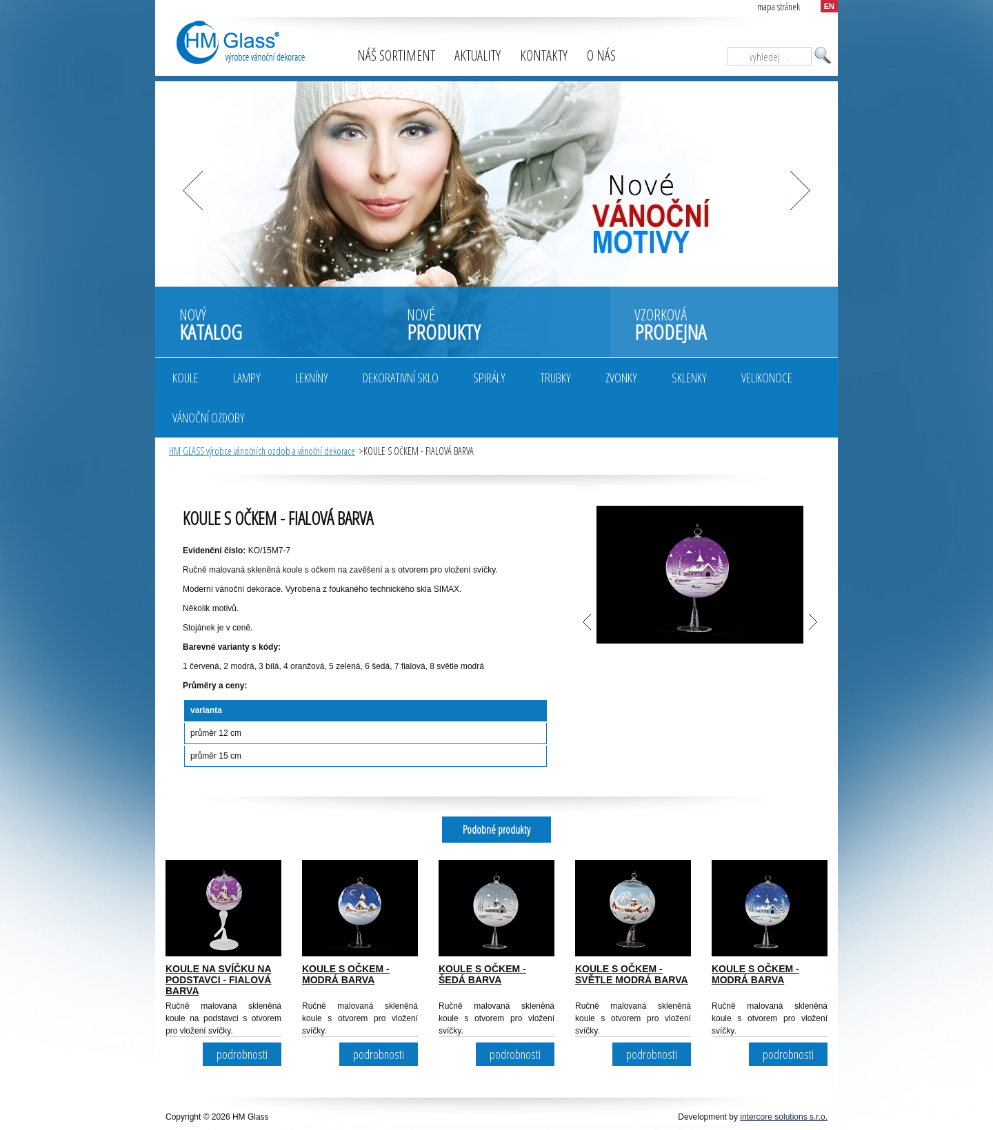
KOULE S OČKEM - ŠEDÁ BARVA (482, 974)
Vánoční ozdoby (208, 417)
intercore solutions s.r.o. (784, 1117)
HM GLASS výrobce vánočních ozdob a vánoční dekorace (262, 451)
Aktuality (477, 55)
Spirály (489, 377)
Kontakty (544, 55)
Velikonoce (766, 377)
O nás (601, 55)
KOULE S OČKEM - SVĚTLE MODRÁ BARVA (631, 974)
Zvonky (621, 377)
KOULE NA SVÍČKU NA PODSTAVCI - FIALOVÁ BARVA (219, 979)
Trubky (555, 377)
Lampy (247, 377)
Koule (185, 377)
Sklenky (689, 377)
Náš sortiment (396, 55)
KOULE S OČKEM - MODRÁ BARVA (346, 974)
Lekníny (311, 377)
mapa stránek (778, 6)
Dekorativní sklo (401, 377)
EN (829, 6)
